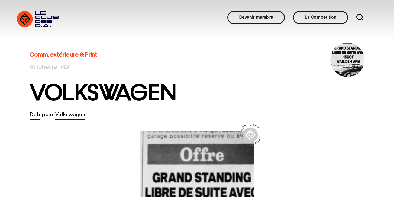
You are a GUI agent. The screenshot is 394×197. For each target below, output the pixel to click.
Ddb (35, 114)
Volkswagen (70, 114)
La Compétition (320, 17)
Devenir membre (256, 17)
